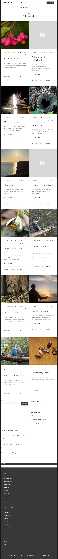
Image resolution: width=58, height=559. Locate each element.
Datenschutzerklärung (17, 555)
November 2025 (8, 478)
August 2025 (7, 484)
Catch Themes (44, 555)
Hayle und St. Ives (35, 412)
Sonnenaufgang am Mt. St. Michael (39, 423)
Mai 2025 (6, 490)
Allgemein (35, 52)
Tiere (41, 119)
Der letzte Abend (40, 311)
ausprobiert (7, 52)
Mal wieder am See (41, 246)
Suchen (3, 401)
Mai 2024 (6, 496)
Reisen (5, 533)
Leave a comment (17, 76)
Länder (6, 524)
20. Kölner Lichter (12, 122)
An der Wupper (11, 312)
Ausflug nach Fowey (35, 416)
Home (21, 7)
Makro (20, 52)
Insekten (14, 52)
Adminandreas (7, 76)
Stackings (6, 536)
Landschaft (35, 119)
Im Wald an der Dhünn (14, 58)
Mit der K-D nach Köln (42, 185)
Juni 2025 (6, 487)
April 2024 (6, 499)
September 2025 (8, 481)
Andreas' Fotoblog (15, 2)
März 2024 (6, 502)
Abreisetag (9, 185)
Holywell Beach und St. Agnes (38, 419)
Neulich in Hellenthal (14, 375)
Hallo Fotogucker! (40, 372)
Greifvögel (14, 368)
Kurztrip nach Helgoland (12, 453)
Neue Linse (37, 125)
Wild (5, 369)
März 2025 (6, 493)
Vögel (24, 52)
